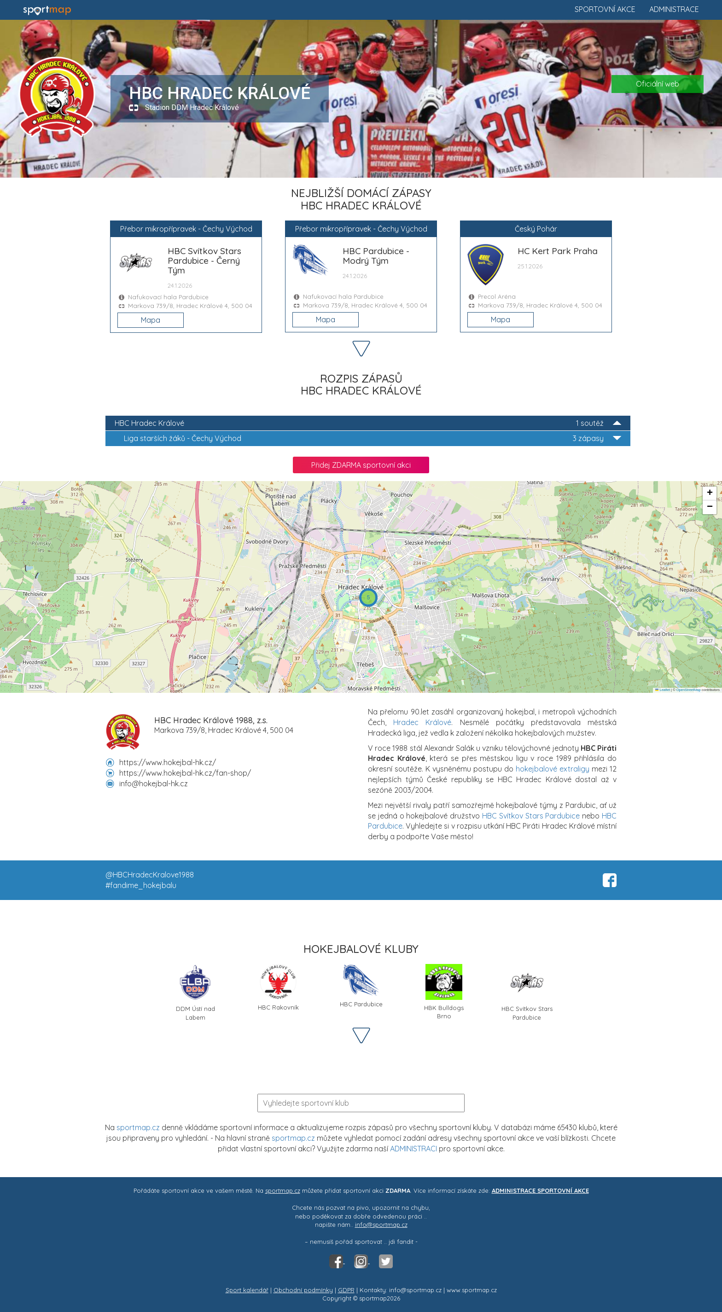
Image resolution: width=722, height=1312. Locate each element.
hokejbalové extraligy (552, 768)
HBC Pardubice (361, 986)
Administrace (674, 9)
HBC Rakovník (278, 987)
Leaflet (662, 690)
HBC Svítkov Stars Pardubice (531, 815)
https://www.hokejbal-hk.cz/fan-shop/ (185, 773)
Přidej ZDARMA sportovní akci (361, 465)
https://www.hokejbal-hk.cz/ (167, 762)
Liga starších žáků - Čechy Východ (372, 438)
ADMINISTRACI (413, 1148)
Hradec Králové (422, 722)
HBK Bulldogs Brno (444, 991)
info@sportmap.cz (381, 1224)
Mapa (150, 320)
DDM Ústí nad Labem (195, 991)
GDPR (346, 1290)
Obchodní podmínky (303, 1290)
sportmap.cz (138, 1127)
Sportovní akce (605, 9)
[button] (368, 597)
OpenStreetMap (688, 690)
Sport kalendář (247, 1290)
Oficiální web (657, 83)
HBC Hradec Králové (368, 423)
